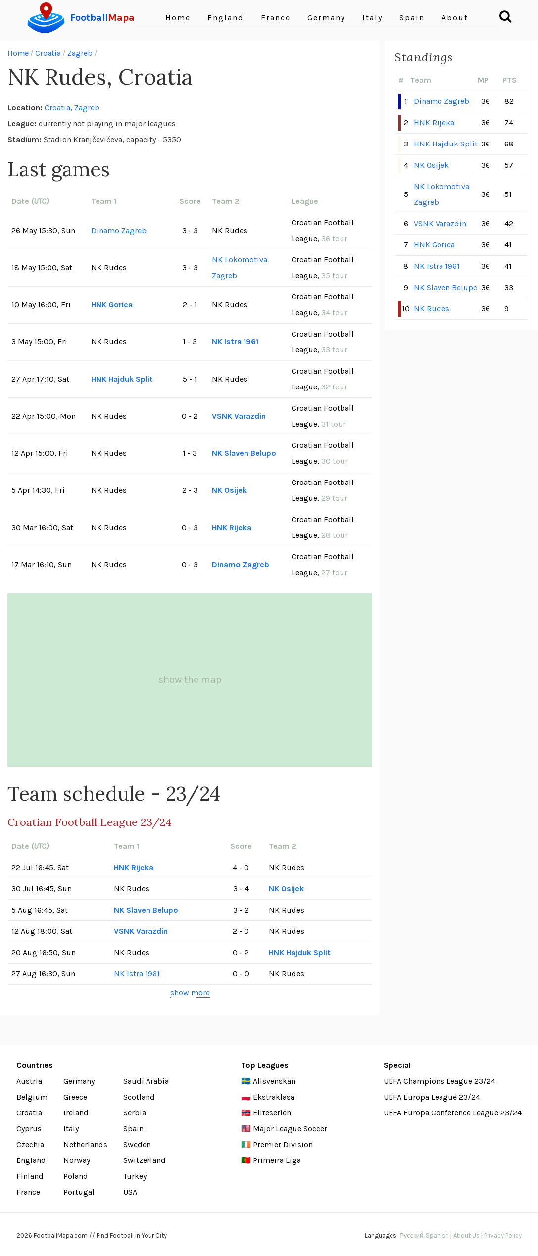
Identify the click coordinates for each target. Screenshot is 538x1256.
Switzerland (144, 1160)
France (276, 17)
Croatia (48, 53)
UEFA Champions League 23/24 (439, 1081)
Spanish (437, 1235)
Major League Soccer (290, 1128)
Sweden (137, 1144)
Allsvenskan (274, 1081)
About (454, 17)
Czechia (30, 1144)
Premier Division (283, 1144)
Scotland (139, 1097)
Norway (76, 1160)
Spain (412, 17)
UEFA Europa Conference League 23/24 (453, 1112)
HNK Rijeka (231, 527)
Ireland (76, 1112)
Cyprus (29, 1128)
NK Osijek (229, 490)
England (225, 17)
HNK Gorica (112, 304)
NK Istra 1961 (235, 341)
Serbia (134, 1112)
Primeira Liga (277, 1160)
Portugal (79, 1192)
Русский (411, 1235)
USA (130, 1192)
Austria (29, 1081)
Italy (372, 17)
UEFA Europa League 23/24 (432, 1097)
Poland (75, 1176)
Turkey (135, 1176)
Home (178, 17)
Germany (326, 17)
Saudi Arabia (146, 1081)
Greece (75, 1097)
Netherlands (85, 1144)
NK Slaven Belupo (244, 453)
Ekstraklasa (273, 1097)
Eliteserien (272, 1112)
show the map (190, 679)
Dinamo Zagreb (119, 230)
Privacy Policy (503, 1235)
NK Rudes (431, 308)
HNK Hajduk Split (122, 379)
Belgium (32, 1097)
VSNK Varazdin (239, 416)
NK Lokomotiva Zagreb (239, 267)
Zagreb (80, 53)
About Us (466, 1235)
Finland (30, 1176)
